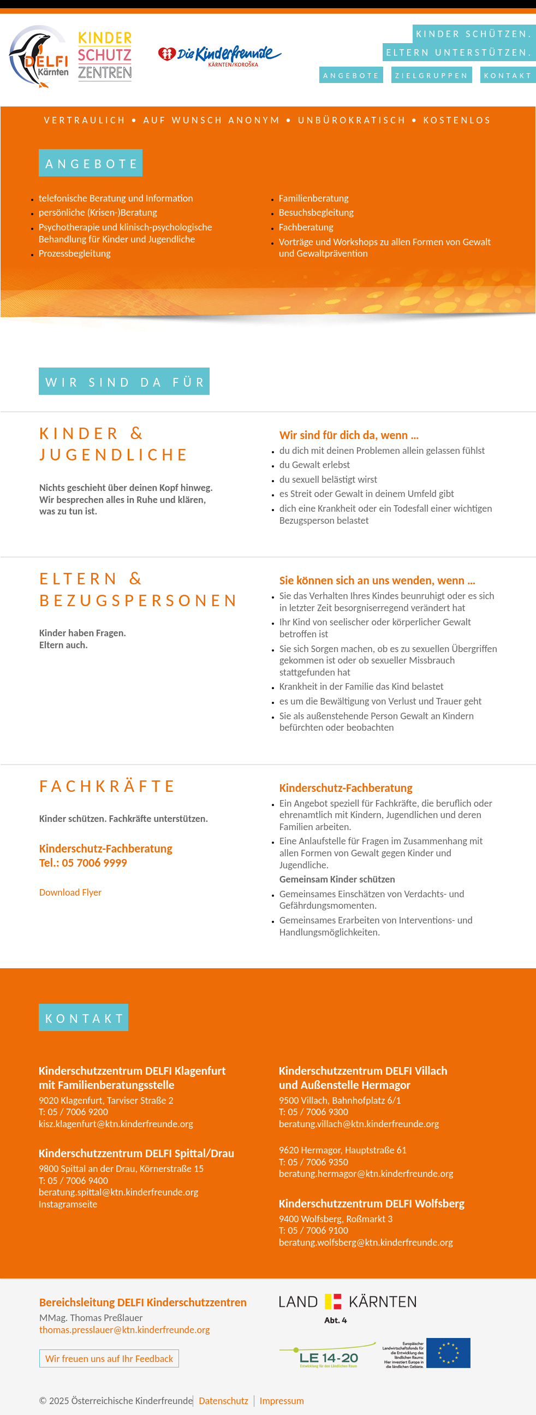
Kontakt (508, 75)
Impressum (282, 1401)
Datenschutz (223, 1401)
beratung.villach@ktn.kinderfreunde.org (359, 1124)
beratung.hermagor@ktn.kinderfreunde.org (366, 1174)
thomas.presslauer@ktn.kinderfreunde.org (124, 1330)
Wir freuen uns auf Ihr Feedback (109, 1359)
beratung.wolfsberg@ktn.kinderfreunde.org (366, 1242)
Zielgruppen (432, 75)
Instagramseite (68, 1204)
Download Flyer (70, 892)
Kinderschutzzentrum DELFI (140, 56)
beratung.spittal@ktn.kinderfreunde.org (118, 1192)
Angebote (351, 75)
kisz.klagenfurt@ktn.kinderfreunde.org (116, 1124)
